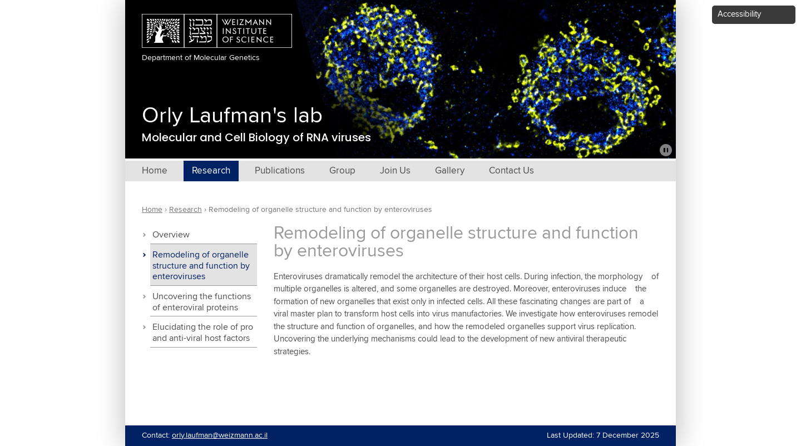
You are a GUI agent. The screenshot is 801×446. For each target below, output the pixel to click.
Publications (280, 171)
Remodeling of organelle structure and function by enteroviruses (201, 266)
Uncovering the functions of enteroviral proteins (201, 302)
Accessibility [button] (739, 14)
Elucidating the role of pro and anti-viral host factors (202, 333)
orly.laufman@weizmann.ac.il (220, 435)
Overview (171, 235)
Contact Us (511, 171)
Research (211, 171)
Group (342, 171)
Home (154, 171)
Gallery (449, 171)
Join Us (395, 171)
